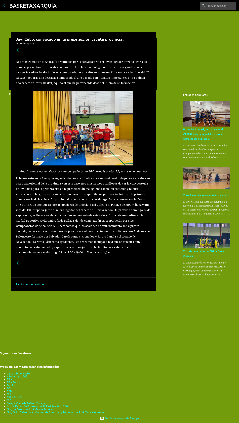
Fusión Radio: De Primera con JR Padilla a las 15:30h (38, 406)
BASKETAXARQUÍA (33, 6)
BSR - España (15, 397)
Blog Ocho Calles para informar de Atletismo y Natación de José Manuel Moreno (55, 412)
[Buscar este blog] (218, 6)
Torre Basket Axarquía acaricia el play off (205, 195)
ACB (9, 391)
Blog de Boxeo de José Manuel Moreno (30, 409)
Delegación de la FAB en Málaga (26, 403)
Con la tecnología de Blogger (119, 418)
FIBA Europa (14, 382)
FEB (9, 394)
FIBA (9, 379)
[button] (18, 50)
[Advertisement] (83, 319)
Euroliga (12, 385)
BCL (9, 388)
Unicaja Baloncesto (18, 373)
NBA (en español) (17, 376)
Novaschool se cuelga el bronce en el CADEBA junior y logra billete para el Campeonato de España (203, 134)
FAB (9, 400)
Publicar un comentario (30, 284)
